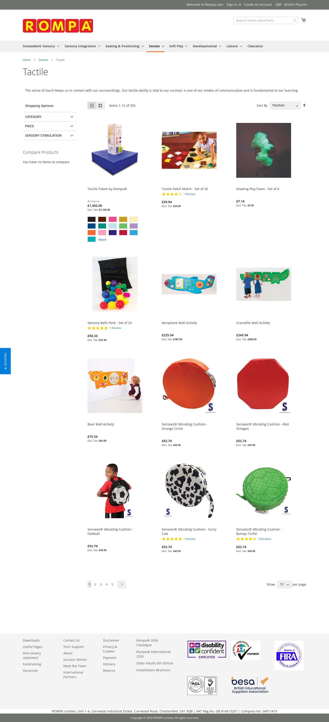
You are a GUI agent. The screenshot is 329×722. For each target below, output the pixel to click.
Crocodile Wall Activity (253, 323)
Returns (109, 670)
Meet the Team (74, 666)
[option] (92, 219)
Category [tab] (33, 116)
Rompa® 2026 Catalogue (147, 642)
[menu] (164, 46)
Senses (43, 60)
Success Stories (75, 659)
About (67, 653)
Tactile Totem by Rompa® (107, 189)
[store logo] (57, 25)
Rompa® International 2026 (153, 654)
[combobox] (265, 20)
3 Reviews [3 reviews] (264, 539)
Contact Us (71, 640)
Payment (109, 658)
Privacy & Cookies (110, 649)
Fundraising (32, 664)
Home (27, 60)
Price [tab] (29, 126)
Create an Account (258, 4)
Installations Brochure (153, 670)
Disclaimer (111, 640)
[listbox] (115, 230)
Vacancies (30, 670)
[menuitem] (40, 46)
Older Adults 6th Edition (154, 663)
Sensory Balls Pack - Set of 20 (110, 323)
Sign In (232, 4)
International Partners (73, 674)
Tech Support (73, 647)
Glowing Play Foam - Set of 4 (257, 189)
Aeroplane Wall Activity (179, 323)
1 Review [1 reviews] (189, 194)
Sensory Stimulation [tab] (43, 135)
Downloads (31, 640)
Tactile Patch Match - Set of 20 (185, 189)
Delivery (109, 664)
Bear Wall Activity (101, 424)
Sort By (262, 105)
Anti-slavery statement (32, 655)
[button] (291, 4)
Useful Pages (32, 647)
